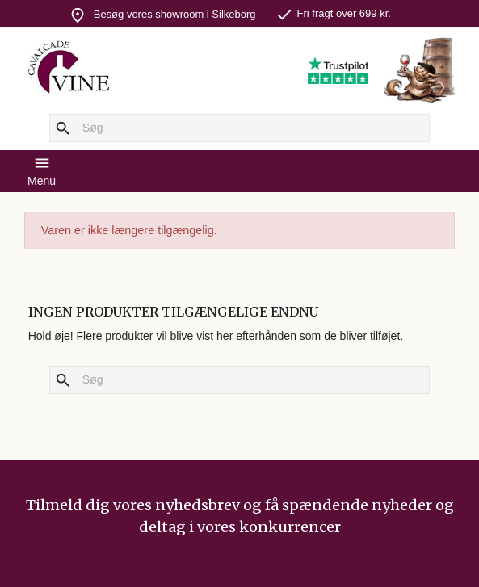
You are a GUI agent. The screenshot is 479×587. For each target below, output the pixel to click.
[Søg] (239, 128)
